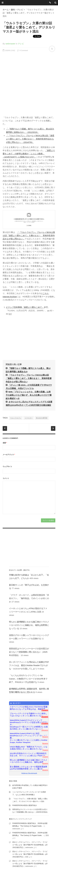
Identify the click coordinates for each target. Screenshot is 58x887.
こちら (46, 293)
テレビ (20, 9)
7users (45, 750)
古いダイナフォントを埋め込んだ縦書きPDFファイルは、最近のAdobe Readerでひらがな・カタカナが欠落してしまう (29, 665)
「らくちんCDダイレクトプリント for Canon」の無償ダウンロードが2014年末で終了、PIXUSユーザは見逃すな (28, 678)
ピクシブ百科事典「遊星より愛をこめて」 (25, 307)
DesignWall (32, 878)
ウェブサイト (7, 466)
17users (44, 723)
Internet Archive (9, 296)
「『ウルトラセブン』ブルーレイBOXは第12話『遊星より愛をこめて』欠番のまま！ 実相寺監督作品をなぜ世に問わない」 (29, 235)
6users (45, 763)
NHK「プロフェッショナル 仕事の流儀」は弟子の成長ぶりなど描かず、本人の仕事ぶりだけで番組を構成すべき (29, 395)
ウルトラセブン (15, 418)
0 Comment (22, 50)
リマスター (29, 418)
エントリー (15, 703)
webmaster (10, 43)
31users (44, 717)
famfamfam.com (8, 880)
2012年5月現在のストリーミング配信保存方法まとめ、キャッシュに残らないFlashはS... (28, 754)
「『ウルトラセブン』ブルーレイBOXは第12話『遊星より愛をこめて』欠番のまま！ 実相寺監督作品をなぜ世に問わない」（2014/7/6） (30, 138)
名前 (5, 443)
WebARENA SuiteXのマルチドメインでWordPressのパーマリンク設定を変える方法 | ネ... (29, 721)
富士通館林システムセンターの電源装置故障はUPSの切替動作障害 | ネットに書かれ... (28, 768)
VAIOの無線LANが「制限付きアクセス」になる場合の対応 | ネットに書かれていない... (28, 748)
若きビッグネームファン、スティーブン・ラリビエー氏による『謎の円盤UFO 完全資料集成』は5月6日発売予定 (29, 844)
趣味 (13, 9)
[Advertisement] (29, 83)
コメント (6, 478)
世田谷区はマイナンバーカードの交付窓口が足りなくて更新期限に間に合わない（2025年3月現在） (29, 651)
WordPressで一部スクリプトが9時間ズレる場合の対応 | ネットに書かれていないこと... (29, 728)
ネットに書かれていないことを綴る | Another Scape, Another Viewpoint (28, 741)
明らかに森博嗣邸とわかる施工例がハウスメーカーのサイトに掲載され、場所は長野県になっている (29, 625)
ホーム (6, 9)
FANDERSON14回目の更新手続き (24, 805)
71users (44, 710)
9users (45, 737)
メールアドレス (9, 455)
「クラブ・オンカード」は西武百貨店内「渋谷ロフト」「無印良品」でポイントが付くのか (29, 598)
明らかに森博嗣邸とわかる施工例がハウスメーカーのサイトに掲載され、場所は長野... (28, 761)
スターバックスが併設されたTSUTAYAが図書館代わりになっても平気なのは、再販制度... (28, 708)
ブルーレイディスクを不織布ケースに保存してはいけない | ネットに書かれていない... (28, 715)
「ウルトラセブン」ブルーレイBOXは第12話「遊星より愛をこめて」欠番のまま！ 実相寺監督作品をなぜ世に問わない (29, 378)
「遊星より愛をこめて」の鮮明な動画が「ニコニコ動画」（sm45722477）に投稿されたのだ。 (29, 153)
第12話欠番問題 (41, 418)
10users (44, 730)
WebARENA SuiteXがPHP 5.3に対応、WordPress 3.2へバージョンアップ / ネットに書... (28, 735)
